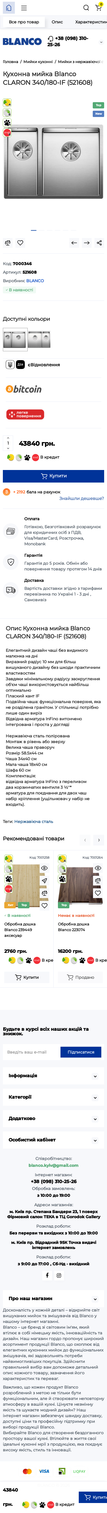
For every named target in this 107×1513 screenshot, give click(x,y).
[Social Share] (99, 243)
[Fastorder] (44, 880)
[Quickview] (44, 868)
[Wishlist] (20, 243)
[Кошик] (98, 8)
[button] (85, 840)
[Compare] (8, 243)
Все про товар (24, 22)
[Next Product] (87, 243)
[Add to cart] (26, 977)
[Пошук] (86, 8)
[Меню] (24, 8)
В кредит (33, 457)
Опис (57, 22)
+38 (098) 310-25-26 (67, 41)
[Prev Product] (74, 243)
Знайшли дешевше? (81, 498)
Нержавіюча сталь (33, 821)
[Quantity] (8, 443)
